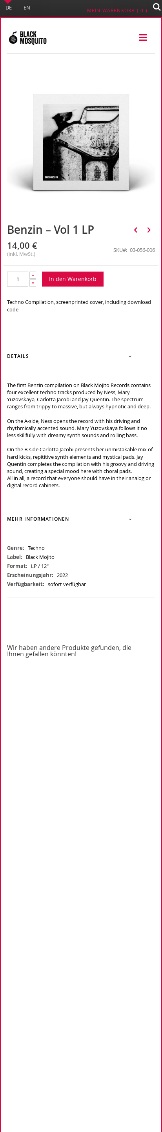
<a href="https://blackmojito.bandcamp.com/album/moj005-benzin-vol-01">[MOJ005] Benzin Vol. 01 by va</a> (81, 504)
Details (18, 356)
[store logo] (27, 38)
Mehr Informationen (38, 519)
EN (27, 7)
